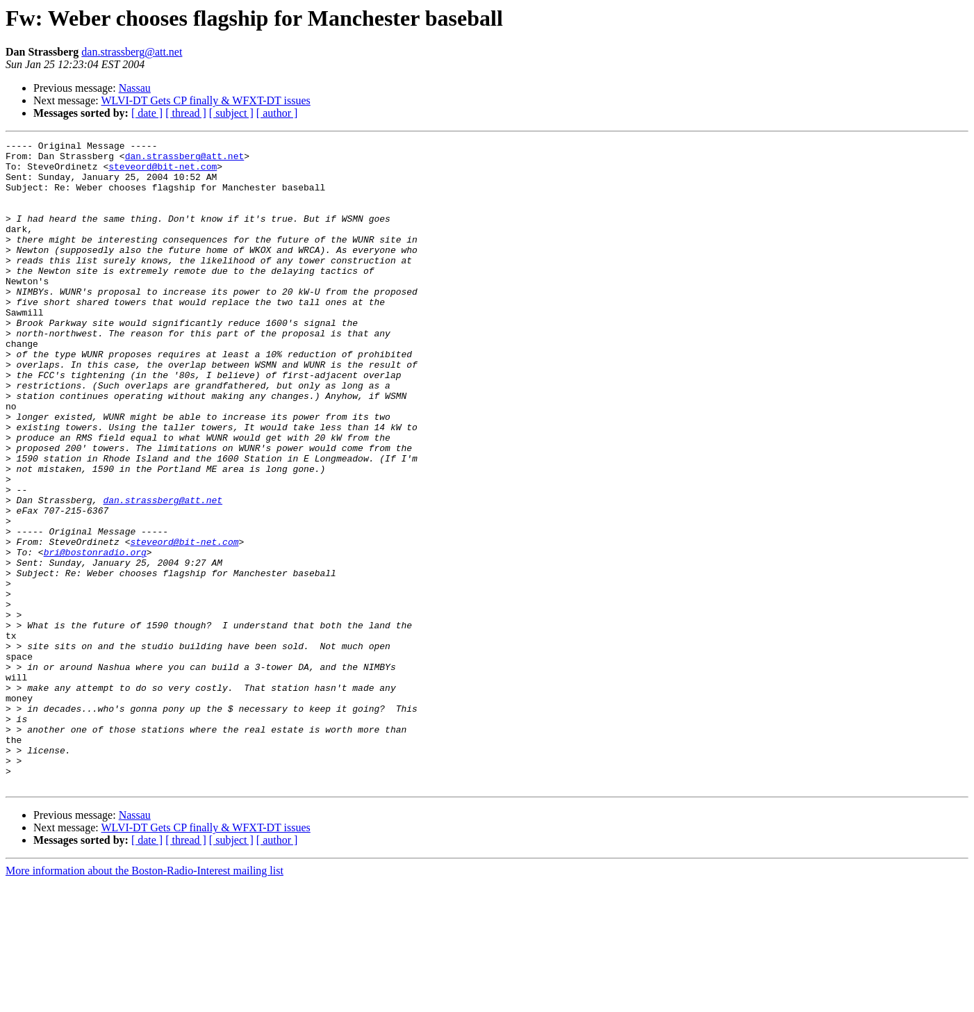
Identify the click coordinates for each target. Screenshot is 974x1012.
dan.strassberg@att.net (131, 52)
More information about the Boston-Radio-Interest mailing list (144, 1000)
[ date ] (147, 113)
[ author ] (277, 113)
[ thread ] (185, 113)
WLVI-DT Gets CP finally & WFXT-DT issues (205, 100)
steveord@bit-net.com (162, 172)
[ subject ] (231, 113)
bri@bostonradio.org (95, 635)
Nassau (135, 88)
